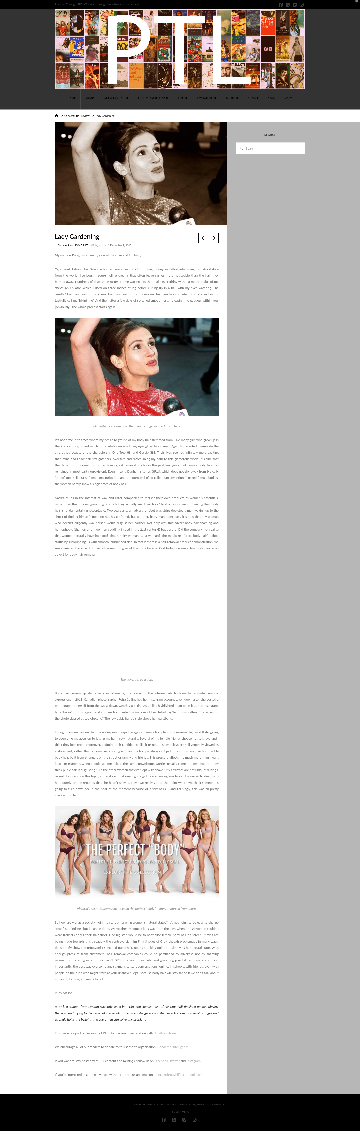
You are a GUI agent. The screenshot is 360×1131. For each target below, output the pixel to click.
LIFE (85, 245)
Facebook (161, 1061)
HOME (78, 245)
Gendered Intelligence (173, 1047)
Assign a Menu (180, 1111)
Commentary (65, 245)
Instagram (194, 1061)
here (177, 426)
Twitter (175, 1061)
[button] (355, 5)
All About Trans (165, 1033)
